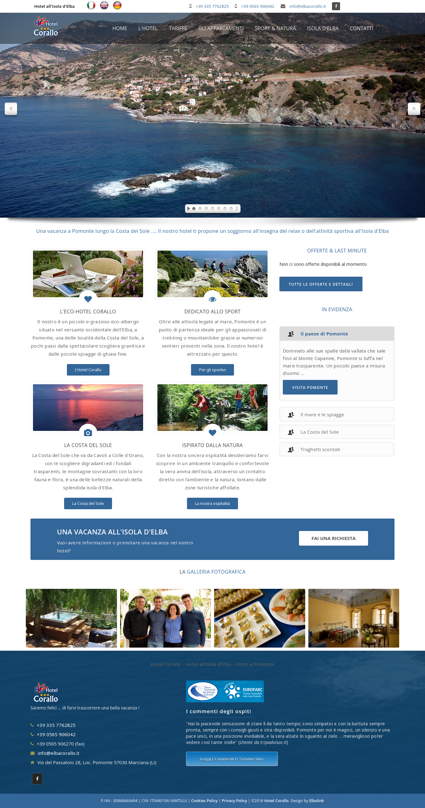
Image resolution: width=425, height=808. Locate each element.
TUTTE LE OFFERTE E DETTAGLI (321, 284)
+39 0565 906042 (257, 6)
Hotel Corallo (276, 800)
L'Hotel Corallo (88, 369)
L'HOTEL (148, 28)
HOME (119, 28)
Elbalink (316, 800)
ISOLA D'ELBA (323, 28)
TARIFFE (178, 28)
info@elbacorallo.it (307, 6)
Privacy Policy (234, 800)
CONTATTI (361, 28)
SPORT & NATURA (275, 28)
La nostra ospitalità (212, 503)
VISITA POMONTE (310, 387)
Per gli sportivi (212, 369)
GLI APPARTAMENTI (221, 28)
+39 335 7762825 (212, 6)
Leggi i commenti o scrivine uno (232, 759)
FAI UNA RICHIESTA (333, 538)
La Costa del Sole (88, 503)
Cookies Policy (204, 800)
